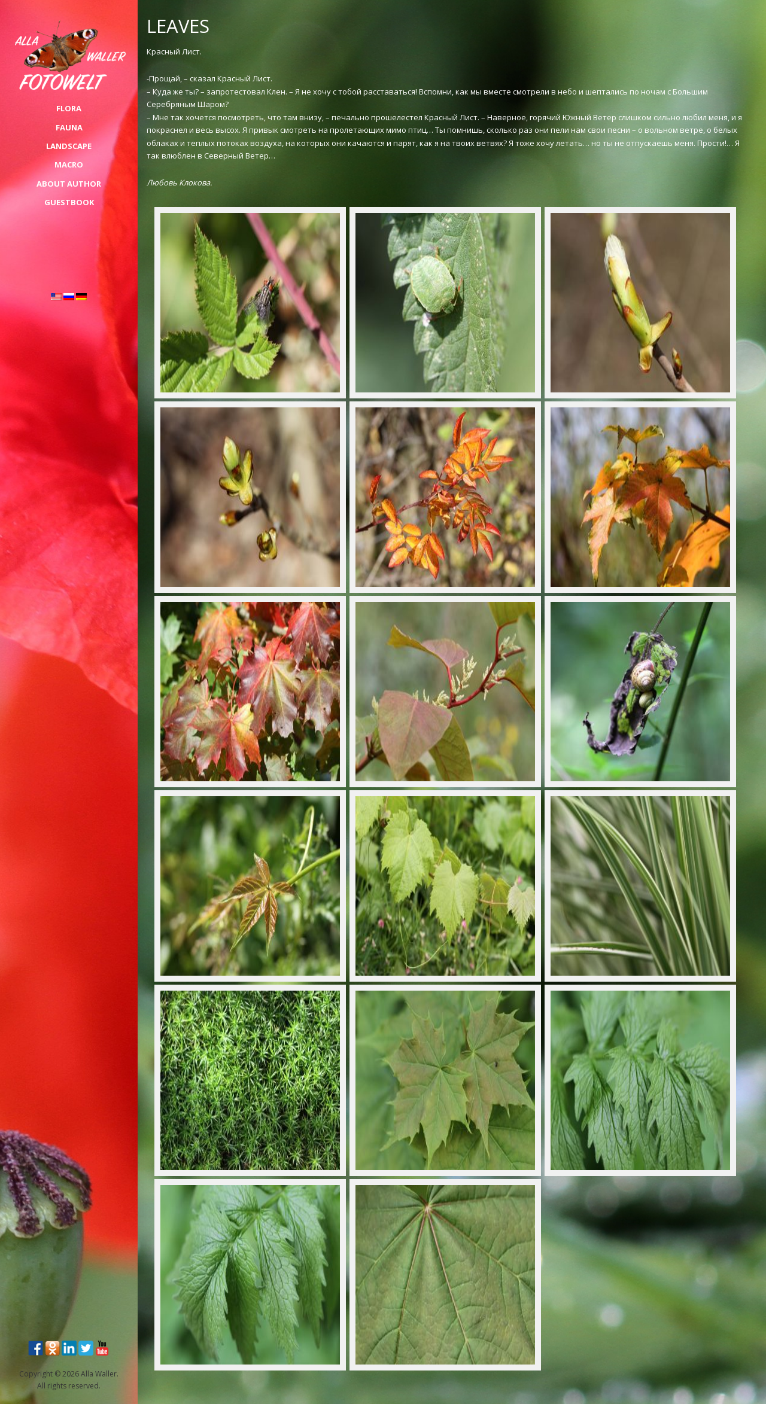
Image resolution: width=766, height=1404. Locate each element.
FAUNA (69, 127)
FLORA (68, 108)
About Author (69, 183)
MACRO (68, 164)
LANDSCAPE (69, 146)
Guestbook (69, 202)
